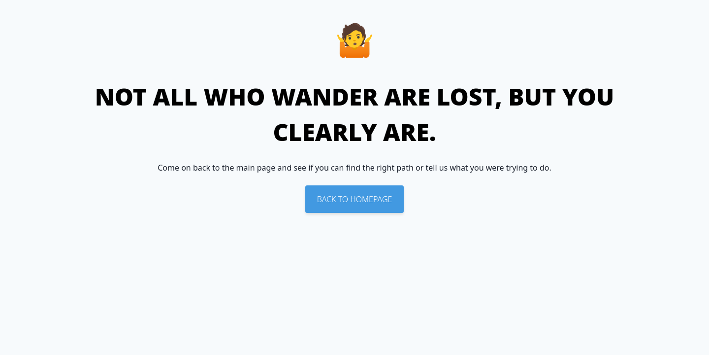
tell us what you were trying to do (487, 167)
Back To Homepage (354, 199)
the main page (249, 167)
